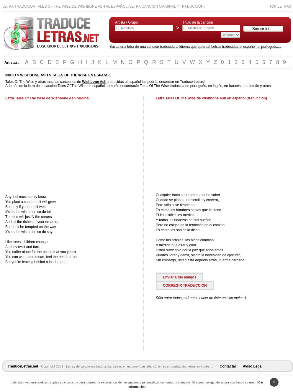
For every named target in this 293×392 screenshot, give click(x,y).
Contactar (228, 366)
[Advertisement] (54, 148)
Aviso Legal (253, 366)
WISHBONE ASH (34, 75)
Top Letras (280, 6)
